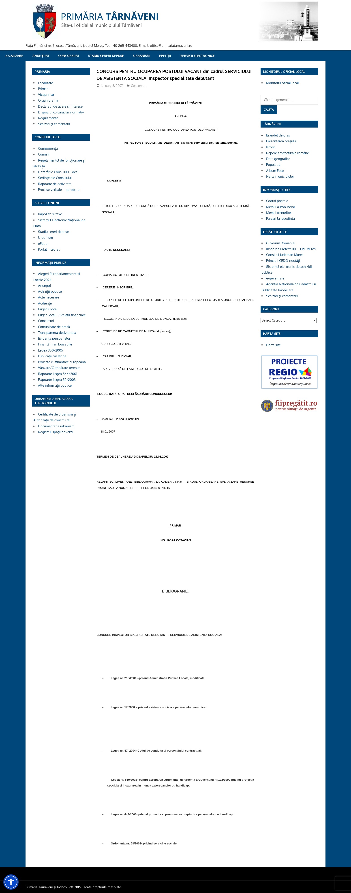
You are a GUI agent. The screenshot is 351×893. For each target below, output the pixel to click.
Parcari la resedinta (280, 218)
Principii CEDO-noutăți (283, 260)
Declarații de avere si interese (60, 106)
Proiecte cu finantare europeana (62, 362)
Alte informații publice (55, 385)
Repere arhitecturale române (287, 153)
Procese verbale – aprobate (58, 190)
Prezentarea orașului (281, 141)
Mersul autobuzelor (280, 207)
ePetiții (165, 56)
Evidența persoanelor (54, 338)
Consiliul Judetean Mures (284, 255)
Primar (43, 89)
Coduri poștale (277, 201)
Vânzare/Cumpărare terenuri (59, 368)
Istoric (270, 147)
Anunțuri (40, 56)
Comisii (43, 154)
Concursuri (68, 56)
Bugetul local (48, 309)
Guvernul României (280, 243)
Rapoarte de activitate (54, 184)
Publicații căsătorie (52, 356)
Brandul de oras (278, 135)
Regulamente (48, 118)
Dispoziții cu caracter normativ (61, 112)
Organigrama (48, 100)
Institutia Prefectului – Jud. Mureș (291, 249)
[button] (10, 882)
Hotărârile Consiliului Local (58, 172)
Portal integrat (49, 249)
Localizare (14, 56)
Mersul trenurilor (278, 213)
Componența (48, 148)
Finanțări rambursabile (55, 344)
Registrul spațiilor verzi (55, 432)
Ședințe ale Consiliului (55, 178)
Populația (273, 164)
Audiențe (45, 303)
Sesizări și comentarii (54, 124)
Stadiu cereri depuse (106, 56)
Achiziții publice (50, 291)
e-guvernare (275, 278)
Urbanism (141, 56)
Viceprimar (46, 94)
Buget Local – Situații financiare (62, 315)
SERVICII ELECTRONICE (197, 56)
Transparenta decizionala (57, 332)
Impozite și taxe (50, 214)
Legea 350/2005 (50, 350)
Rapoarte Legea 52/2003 (57, 379)
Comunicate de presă (54, 327)
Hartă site (273, 345)
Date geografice (278, 159)
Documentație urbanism (56, 426)
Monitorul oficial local (282, 83)
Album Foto (275, 170)
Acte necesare (48, 297)
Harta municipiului (280, 176)
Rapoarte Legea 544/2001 (57, 374)
